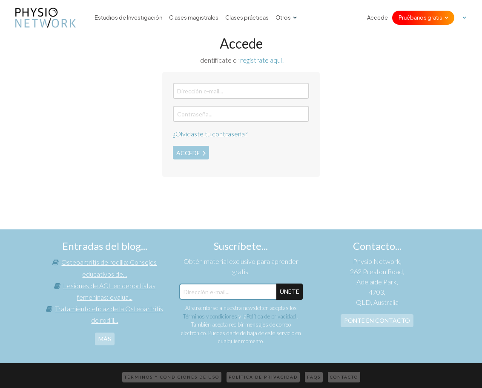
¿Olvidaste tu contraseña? (210, 134)
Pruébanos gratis (420, 17)
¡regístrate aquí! (261, 60)
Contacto (344, 376)
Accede (377, 17)
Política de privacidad (272, 316)
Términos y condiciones (210, 316)
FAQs (314, 376)
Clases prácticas (247, 17)
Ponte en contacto (377, 320)
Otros (283, 17)
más (104, 338)
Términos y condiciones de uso (171, 376)
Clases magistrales (193, 17)
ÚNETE (289, 291)
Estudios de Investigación (128, 17)
